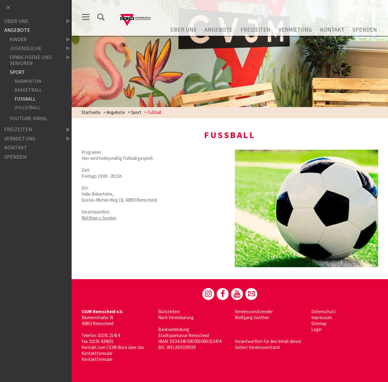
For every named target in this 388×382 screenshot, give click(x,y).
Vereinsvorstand (264, 347)
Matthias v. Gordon (98, 218)
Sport (136, 112)
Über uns (183, 30)
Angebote (218, 30)
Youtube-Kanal (28, 118)
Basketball (28, 90)
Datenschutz (323, 312)
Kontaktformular (97, 359)
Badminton (28, 81)
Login (316, 330)
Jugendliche (35, 48)
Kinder (35, 39)
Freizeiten (255, 30)
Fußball (25, 98)
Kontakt (332, 30)
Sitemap (319, 324)
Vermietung (295, 30)
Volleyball (27, 107)
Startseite (91, 112)
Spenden (364, 30)
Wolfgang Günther (252, 318)
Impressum (321, 318)
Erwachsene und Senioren (35, 60)
